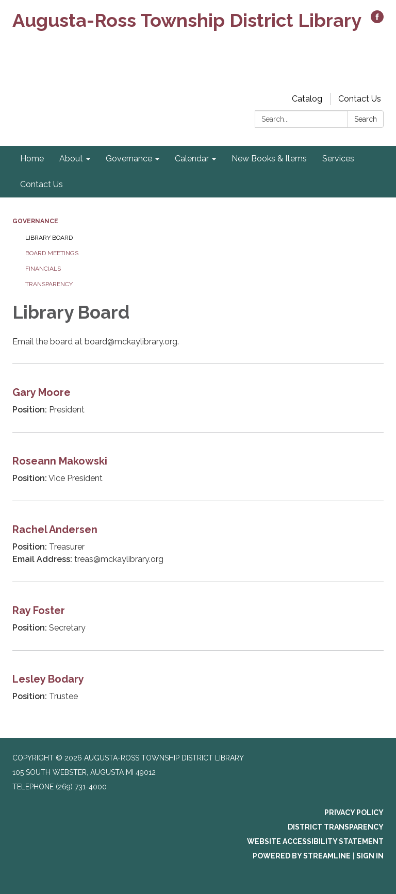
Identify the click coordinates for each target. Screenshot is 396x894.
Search (365, 119)
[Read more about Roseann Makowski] (198, 466)
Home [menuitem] (32, 158)
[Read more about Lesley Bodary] (198, 684)
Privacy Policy (354, 812)
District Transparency (336, 827)
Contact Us (359, 99)
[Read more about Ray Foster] (198, 616)
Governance (35, 221)
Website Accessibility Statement (315, 841)
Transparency (49, 284)
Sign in (370, 856)
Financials (43, 268)
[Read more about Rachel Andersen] (198, 541)
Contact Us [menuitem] (41, 184)
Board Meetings (51, 253)
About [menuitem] (71, 158)
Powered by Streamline (302, 856)
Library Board (49, 237)
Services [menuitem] (338, 158)
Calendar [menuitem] (192, 158)
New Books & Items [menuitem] (269, 158)
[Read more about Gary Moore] (198, 397)
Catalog (307, 99)
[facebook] (377, 20)
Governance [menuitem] (129, 158)
